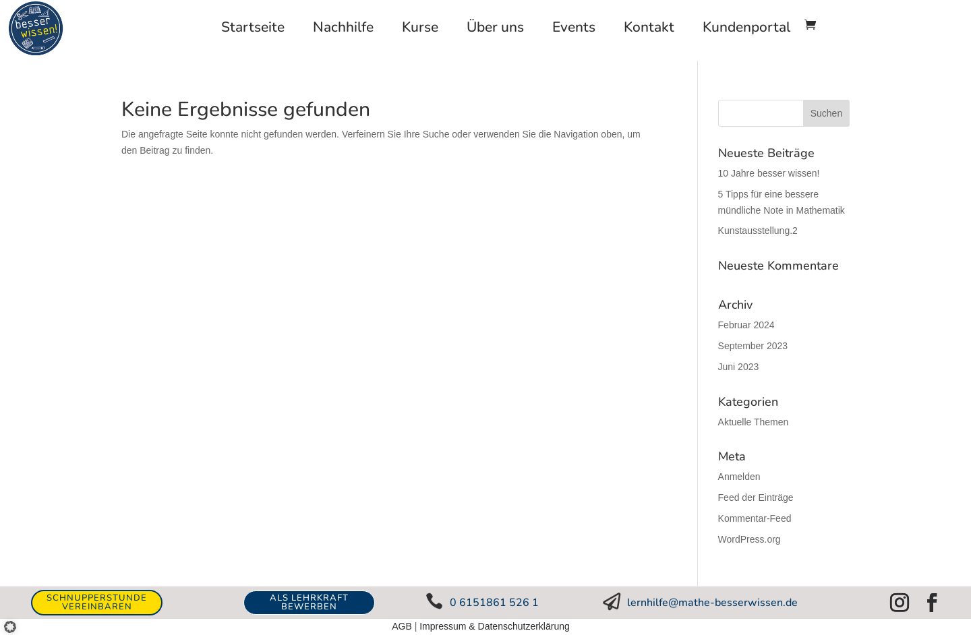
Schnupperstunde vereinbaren (97, 602)
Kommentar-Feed (755, 518)
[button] (15, 621)
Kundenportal (746, 27)
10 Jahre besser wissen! (769, 173)
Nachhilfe (343, 27)
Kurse (420, 27)
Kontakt (649, 27)
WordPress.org (749, 539)
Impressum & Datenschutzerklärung (494, 626)
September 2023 (753, 345)
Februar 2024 (746, 325)
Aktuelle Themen (753, 422)
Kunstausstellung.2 (758, 230)
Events (573, 27)
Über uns (495, 27)
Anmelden (739, 476)
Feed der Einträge (756, 497)
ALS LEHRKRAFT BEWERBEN (309, 602)
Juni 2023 (738, 366)
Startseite (253, 27)
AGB (402, 626)
